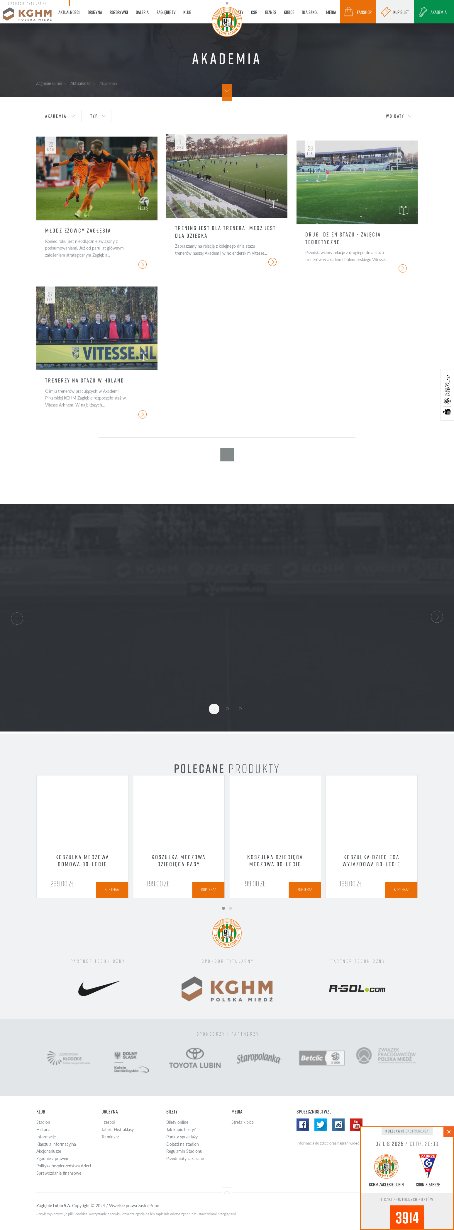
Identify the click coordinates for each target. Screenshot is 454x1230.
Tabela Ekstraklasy (117, 1129)
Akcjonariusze (48, 1151)
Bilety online (177, 1122)
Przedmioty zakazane (185, 1158)
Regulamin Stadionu (184, 1151)
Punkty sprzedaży (182, 1137)
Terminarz (110, 1137)
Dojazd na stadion (182, 1144)
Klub (40, 1111)
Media (237, 1111)
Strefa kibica (242, 1122)
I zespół (108, 1122)
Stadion (43, 1122)
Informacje (46, 1137)
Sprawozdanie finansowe (58, 1173)
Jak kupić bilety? (181, 1129)
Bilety (172, 1111)
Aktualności (80, 83)
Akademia (56, 116)
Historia (43, 1129)
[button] (17, 618)
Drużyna (109, 1111)
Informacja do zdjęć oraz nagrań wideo (328, 1143)
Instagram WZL (338, 1124)
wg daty (395, 116)
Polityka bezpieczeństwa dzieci (63, 1166)
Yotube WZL (356, 1124)
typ (94, 116)
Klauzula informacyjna (56, 1144)
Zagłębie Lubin (49, 83)
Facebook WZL (303, 1124)
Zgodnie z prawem (53, 1158)
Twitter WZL (320, 1124)
